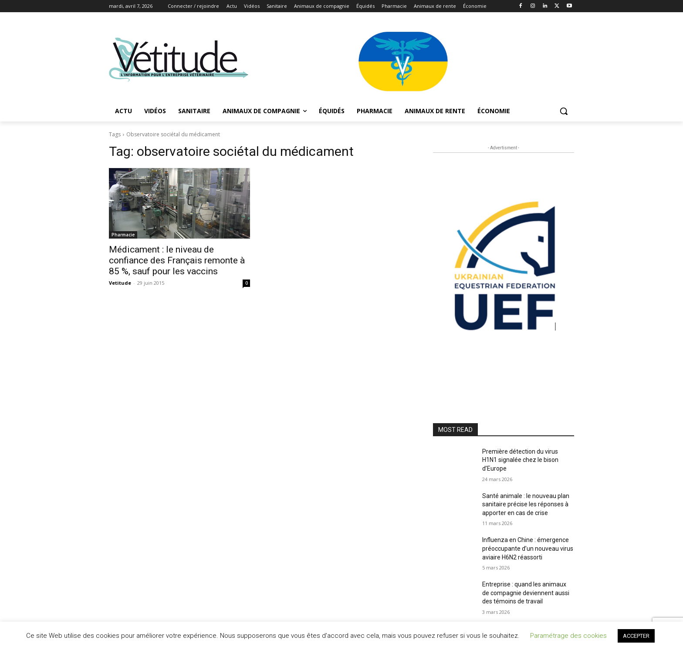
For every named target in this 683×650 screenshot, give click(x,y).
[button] (563, 111)
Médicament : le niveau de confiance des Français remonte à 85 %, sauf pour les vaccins (177, 260)
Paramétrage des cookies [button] (568, 636)
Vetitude (120, 283)
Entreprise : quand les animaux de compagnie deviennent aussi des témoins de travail (525, 593)
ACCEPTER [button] (636, 636)
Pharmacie (123, 235)
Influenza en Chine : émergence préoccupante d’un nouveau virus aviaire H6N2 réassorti (527, 548)
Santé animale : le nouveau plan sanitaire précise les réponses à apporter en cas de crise (525, 504)
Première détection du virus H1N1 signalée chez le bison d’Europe (520, 460)
